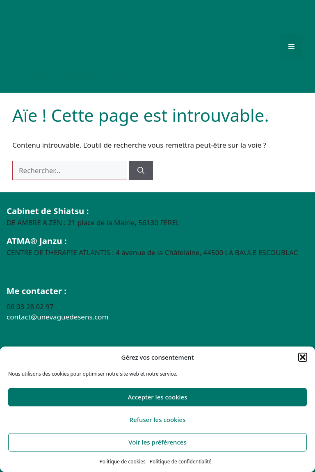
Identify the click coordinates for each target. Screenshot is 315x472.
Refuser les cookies (158, 419)
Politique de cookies (122, 461)
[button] (303, 357)
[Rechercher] (141, 170)
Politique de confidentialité (181, 461)
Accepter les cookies (157, 397)
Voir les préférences (157, 442)
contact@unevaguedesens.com (58, 317)
